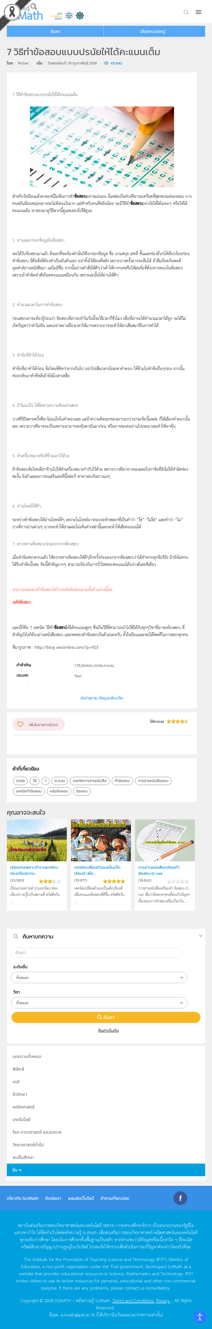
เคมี (16, 1081)
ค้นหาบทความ (38, 936)
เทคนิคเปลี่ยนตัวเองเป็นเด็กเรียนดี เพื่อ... (97, 870)
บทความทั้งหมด (27, 1056)
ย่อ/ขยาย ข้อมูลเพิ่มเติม (102, 698)
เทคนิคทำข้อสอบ (29, 791)
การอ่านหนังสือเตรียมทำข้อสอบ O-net (159, 870)
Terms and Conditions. (133, 1300)
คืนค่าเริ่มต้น (106, 1030)
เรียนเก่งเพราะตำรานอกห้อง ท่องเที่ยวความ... (34, 870)
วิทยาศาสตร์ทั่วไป (28, 1144)
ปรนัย (20, 781)
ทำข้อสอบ (122, 781)
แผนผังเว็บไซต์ (81, 1198)
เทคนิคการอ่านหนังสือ (90, 781)
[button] (199, 12)
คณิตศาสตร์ (24, 1107)
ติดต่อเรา (53, 1198)
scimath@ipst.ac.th (77, 1314)
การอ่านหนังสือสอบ (153, 781)
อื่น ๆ (16, 1170)
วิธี (35, 781)
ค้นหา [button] (55, 31)
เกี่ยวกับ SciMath (22, 1198)
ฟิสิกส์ (18, 1069)
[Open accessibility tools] (200, 1317)
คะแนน (59, 781)
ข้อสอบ (82, 791)
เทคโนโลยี (22, 1119)
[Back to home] (24, 11)
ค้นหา (106, 1017)
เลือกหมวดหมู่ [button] (152, 31)
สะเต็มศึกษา (23, 1157)
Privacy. (163, 1300)
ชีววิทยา (20, 1094)
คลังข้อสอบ (59, 791)
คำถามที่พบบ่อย (115, 1198)
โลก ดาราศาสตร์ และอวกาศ (37, 1132)
